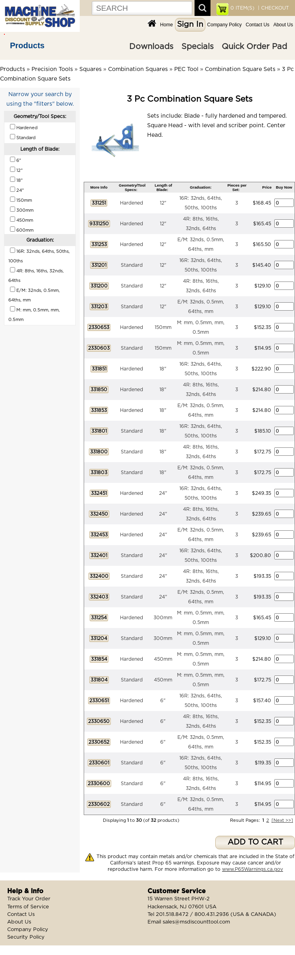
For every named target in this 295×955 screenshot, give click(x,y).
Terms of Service (28, 907)
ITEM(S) (242, 8)
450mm (163, 659)
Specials (197, 47)
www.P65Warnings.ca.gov (252, 869)
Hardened (131, 203)
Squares (90, 69)
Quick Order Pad (254, 47)
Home (166, 25)
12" (163, 203)
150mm (163, 327)
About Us (283, 25)
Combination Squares (138, 69)
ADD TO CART (255, 842)
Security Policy (26, 937)
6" (162, 700)
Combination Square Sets (240, 69)
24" (163, 493)
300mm (162, 617)
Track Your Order (28, 899)
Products (27, 45)
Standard (132, 265)
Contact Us (257, 25)
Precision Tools (52, 69)
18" (162, 368)
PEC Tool (186, 69)
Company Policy (224, 25)
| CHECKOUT (272, 8)
